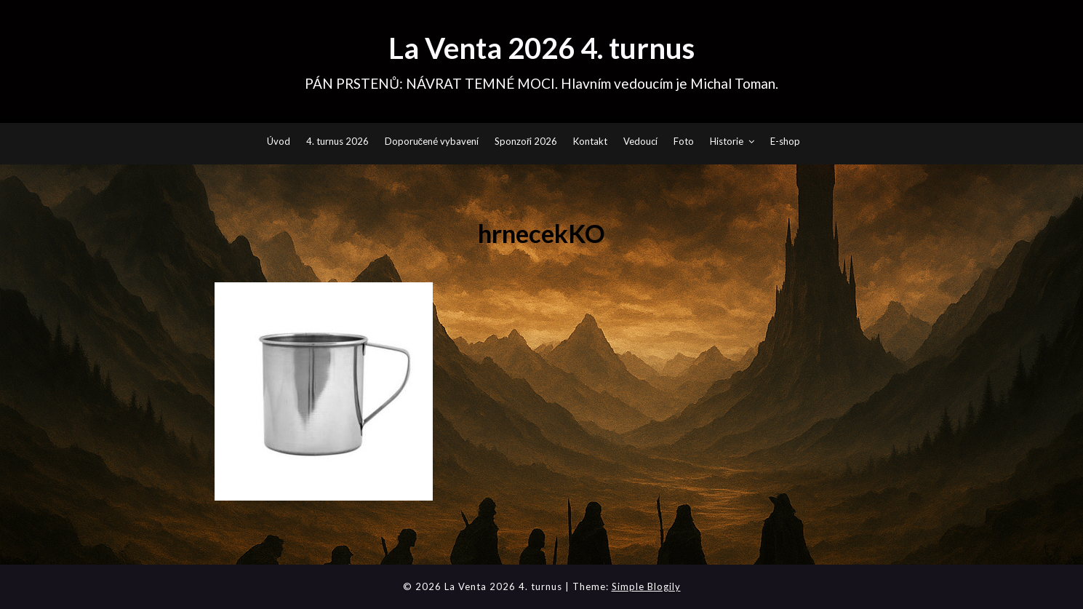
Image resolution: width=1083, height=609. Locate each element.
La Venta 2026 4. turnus (541, 48)
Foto (684, 141)
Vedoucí (640, 141)
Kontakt (590, 141)
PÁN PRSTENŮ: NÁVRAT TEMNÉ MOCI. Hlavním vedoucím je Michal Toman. (541, 83)
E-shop (785, 141)
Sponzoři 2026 (526, 141)
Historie (726, 141)
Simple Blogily (646, 586)
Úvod (278, 141)
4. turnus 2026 (337, 141)
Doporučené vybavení (432, 141)
